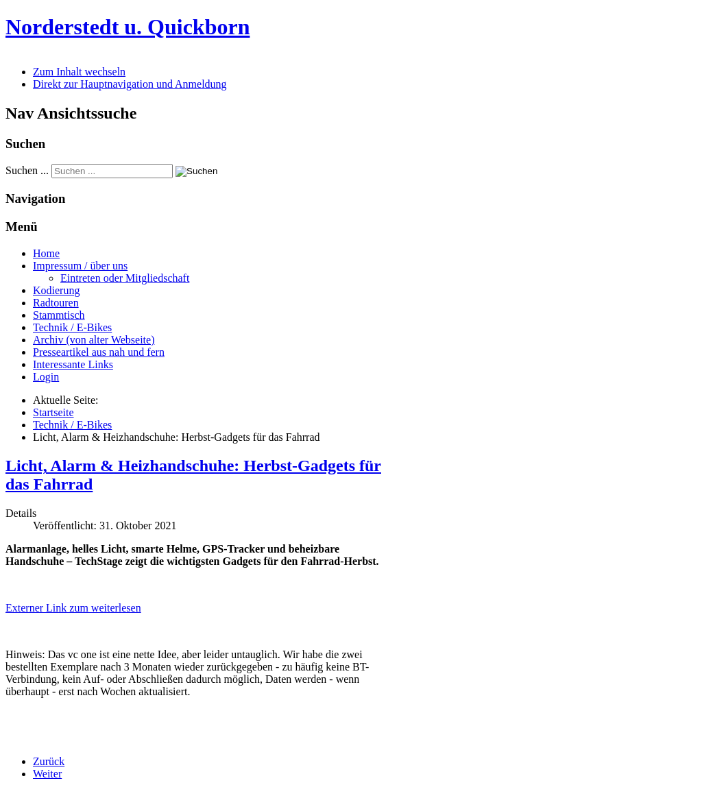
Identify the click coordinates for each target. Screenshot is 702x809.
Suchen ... (27, 170)
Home (46, 253)
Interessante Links (73, 364)
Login (46, 377)
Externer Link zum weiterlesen (73, 608)
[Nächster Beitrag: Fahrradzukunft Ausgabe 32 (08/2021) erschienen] (47, 774)
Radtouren (56, 303)
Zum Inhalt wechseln (79, 71)
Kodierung (56, 290)
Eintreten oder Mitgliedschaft (124, 278)
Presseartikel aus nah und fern (99, 352)
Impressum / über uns (80, 265)
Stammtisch (59, 315)
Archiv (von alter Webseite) (93, 340)
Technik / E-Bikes (72, 327)
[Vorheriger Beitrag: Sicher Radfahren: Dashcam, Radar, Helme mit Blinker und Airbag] (48, 761)
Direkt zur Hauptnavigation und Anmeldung (130, 84)
